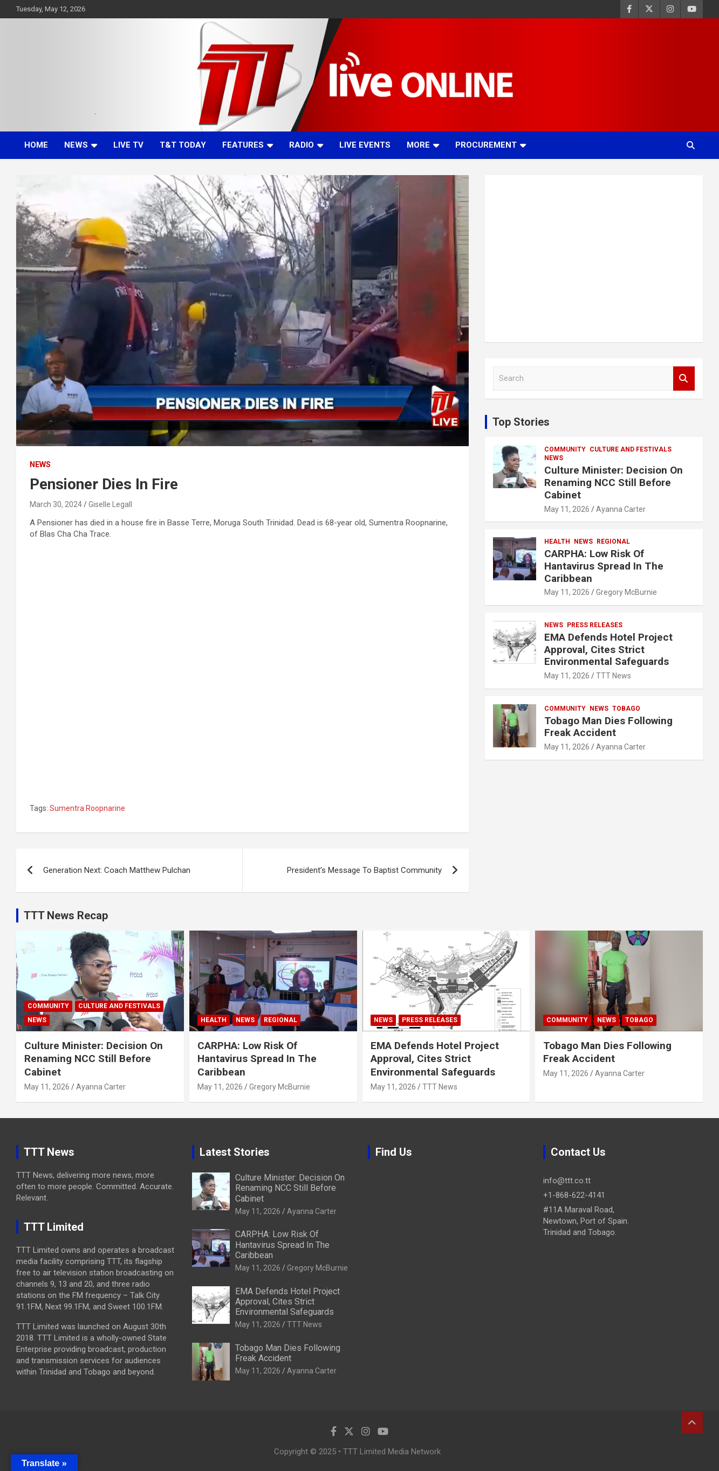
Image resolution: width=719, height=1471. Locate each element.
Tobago (626, 708)
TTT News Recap (66, 915)
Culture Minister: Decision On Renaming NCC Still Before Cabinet (613, 482)
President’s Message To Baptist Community (364, 870)
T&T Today (183, 145)
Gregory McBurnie (626, 592)
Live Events (365, 145)
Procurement (486, 145)
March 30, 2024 (56, 504)
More (418, 145)
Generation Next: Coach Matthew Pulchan (116, 870)
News (76, 145)
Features (243, 145)
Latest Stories (235, 1152)
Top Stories (521, 421)
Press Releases (594, 625)
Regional (613, 541)
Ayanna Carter (621, 509)
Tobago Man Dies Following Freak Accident (608, 726)
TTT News (613, 675)
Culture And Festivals (631, 449)
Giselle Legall (110, 504)
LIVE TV (128, 145)
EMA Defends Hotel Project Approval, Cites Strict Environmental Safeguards (608, 649)
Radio (301, 145)
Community (565, 449)
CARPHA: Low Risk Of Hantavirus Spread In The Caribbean (603, 566)
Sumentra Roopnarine (87, 808)
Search (684, 378)
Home (36, 145)
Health (557, 541)
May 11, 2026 (567, 509)
